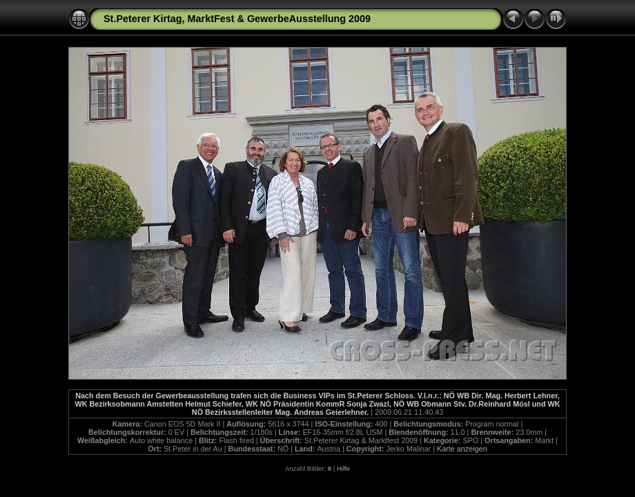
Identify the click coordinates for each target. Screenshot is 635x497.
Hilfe (343, 468)
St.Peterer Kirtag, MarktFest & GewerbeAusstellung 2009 (237, 18)
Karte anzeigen (462, 449)
